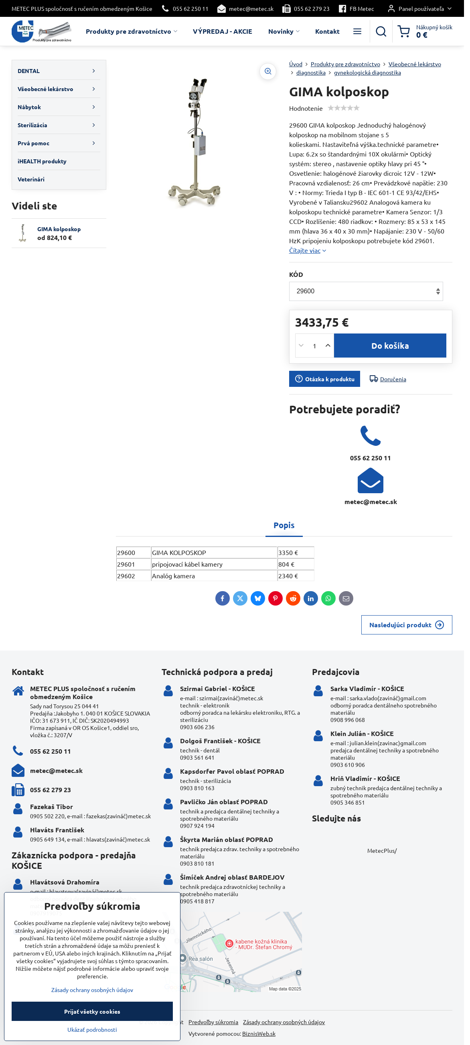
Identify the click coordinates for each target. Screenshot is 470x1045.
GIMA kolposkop (59, 228)
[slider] (344, 108)
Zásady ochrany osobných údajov (284, 1021)
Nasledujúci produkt (406, 625)
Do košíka (390, 345)
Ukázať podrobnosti (92, 1041)
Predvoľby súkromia (213, 1021)
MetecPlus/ (382, 850)
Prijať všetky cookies (92, 1023)
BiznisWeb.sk (259, 1033)
